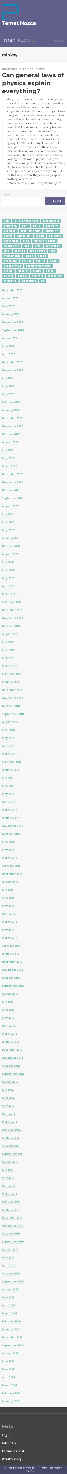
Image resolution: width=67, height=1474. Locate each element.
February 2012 (11, 1129)
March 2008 (9, 1385)
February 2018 (11, 762)
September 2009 (13, 1281)
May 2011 (8, 1177)
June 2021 (8, 522)
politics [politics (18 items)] (40, 260)
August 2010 (10, 1249)
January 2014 (10, 954)
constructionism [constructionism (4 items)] (30, 230)
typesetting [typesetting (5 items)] (29, 280)
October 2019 (11, 626)
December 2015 (12, 874)
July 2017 (8, 778)
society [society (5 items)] (22, 275)
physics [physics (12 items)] (26, 260)
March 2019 (9, 666)
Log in (6, 1435)
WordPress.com (33, 1471)
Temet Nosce (19, 23)
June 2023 (8, 386)
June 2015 (8, 898)
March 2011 (9, 1193)
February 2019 (11, 674)
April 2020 (8, 586)
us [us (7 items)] (42, 280)
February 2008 (11, 1393)
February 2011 (11, 1201)
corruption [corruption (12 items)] (51, 230)
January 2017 (10, 818)
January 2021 (10, 538)
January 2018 (10, 770)
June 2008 (8, 1361)
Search (6, 195)
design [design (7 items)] (40, 235)
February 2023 (11, 402)
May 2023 (8, 394)
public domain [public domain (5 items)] (12, 265)
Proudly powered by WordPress (20, 1467)
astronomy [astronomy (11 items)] (10, 225)
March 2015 (9, 922)
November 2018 (12, 698)
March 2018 (9, 754)
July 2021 (8, 514)
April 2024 (8, 354)
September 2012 (13, 1073)
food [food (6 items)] (26, 240)
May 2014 (8, 930)
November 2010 (12, 1225)
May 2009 (8, 1297)
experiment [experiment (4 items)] (11, 240)
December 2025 (12, 290)
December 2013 (12, 962)
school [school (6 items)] (50, 270)
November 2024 (12, 322)
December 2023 (12, 362)
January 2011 (10, 1209)
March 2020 (9, 594)
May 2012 (8, 1105)
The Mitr (38, 69)
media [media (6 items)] (29, 255)
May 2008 (8, 1369)
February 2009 (11, 1321)
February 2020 (11, 602)
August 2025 (10, 298)
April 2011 (8, 1185)
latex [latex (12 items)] (7, 250)
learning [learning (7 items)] (20, 250)
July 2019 (8, 642)
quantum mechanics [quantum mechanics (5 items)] (38, 265)
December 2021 (12, 474)
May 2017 (8, 794)
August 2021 (10, 506)
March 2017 (9, 810)
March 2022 (9, 466)
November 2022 (12, 426)
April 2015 (8, 914)
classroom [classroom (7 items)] (52, 225)
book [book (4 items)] (25, 225)
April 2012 (8, 1113)
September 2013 (13, 986)
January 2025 (10, 314)
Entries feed (10, 1443)
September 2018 (13, 714)
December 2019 (12, 610)
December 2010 (12, 1217)
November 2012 (12, 1057)
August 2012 (10, 1081)
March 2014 (9, 938)
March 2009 (9, 1313)
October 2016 (11, 834)
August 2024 (10, 338)
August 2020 (10, 554)
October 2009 (11, 1273)
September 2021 (13, 498)
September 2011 (13, 1153)
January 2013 (10, 1042)
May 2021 (8, 530)
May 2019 (8, 658)
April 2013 (8, 1026)
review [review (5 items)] (37, 270)
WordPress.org (12, 1459)
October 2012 (11, 1065)
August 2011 (10, 1161)
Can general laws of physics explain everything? (33, 83)
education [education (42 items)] (55, 235)
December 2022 (12, 418)
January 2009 (10, 1329)
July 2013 (8, 1002)
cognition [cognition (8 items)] (10, 230)
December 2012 (12, 1050)
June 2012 (8, 1097)
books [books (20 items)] (37, 225)
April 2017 (8, 802)
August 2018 (10, 722)
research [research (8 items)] (23, 270)
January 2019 (10, 682)
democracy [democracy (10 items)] (24, 235)
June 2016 (8, 842)
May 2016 (8, 850)
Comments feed (13, 1451)
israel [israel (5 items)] (38, 245)
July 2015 (8, 890)
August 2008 (10, 1353)
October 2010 (11, 1233)
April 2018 (8, 746)
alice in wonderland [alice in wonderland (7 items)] (26, 220)
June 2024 (8, 346)
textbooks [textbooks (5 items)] (10, 280)
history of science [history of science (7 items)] (44, 240)
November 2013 (12, 970)
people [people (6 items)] (42, 255)
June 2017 (8, 786)
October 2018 (11, 706)
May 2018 (8, 738)
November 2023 (12, 370)
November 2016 (12, 826)
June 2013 (8, 1010)
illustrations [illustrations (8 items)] (11, 245)
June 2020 (8, 570)
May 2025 (8, 306)
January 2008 (10, 1401)
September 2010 (13, 1241)
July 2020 (8, 562)
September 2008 (13, 1345)
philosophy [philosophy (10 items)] (10, 260)
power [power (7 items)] (53, 260)
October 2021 (11, 490)
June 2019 (8, 650)
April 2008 (8, 1377)
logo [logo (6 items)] (52, 250)
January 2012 (10, 1137)
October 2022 (11, 434)
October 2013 (11, 978)
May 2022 (8, 458)
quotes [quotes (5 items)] (8, 270)
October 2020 (11, 546)
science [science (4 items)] (8, 275)
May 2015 (8, 906)
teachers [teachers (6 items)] (37, 275)
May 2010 (8, 1257)
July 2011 (8, 1169)
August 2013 (10, 994)
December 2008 (12, 1337)
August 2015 (10, 882)
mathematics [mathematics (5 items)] (12, 255)
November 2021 (12, 482)
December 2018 (12, 690)
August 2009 (10, 1289)
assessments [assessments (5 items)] (51, 220)
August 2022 (10, 442)
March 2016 (9, 858)
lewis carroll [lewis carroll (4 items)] (37, 250)
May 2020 (8, 578)
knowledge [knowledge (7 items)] (53, 245)
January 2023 (10, 410)
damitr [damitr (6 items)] (8, 235)
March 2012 (9, 1121)
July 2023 (8, 378)
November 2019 (12, 618)
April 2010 (8, 1265)
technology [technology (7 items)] (55, 275)
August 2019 (10, 634)
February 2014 (11, 946)
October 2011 (11, 1145)
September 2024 (13, 330)
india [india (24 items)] (27, 245)
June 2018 (8, 730)
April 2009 (8, 1305)
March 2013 (9, 1034)
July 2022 (8, 450)
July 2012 (8, 1089)
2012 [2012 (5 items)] (6, 220)
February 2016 (11, 866)
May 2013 (8, 1018)
